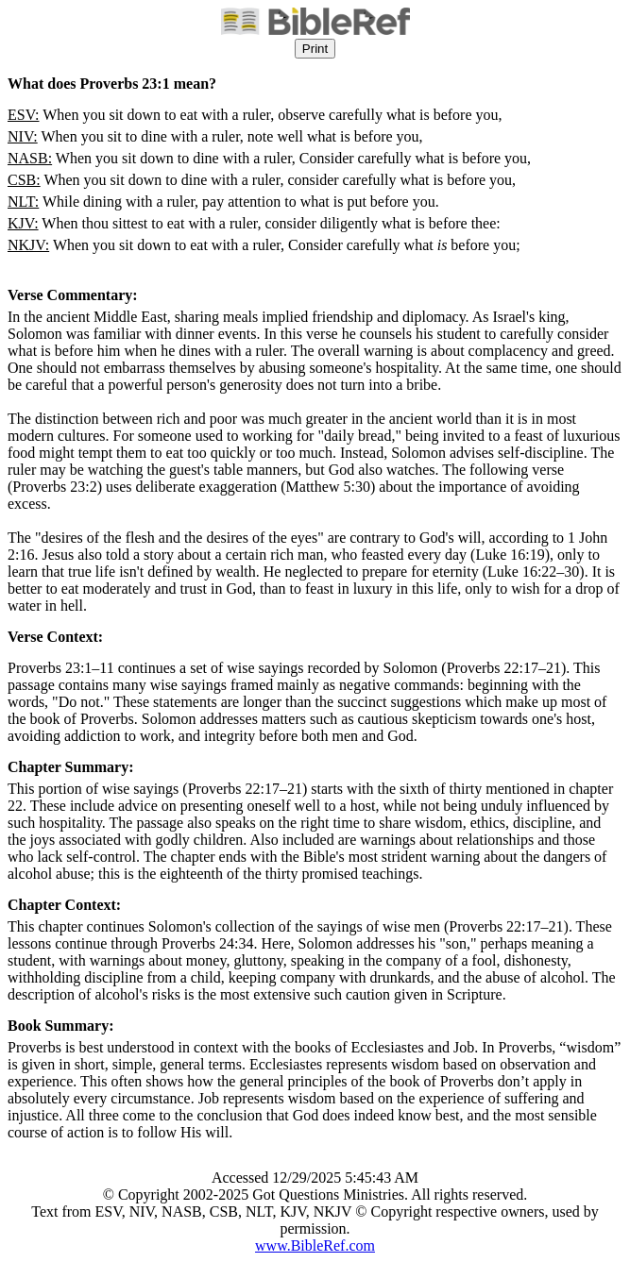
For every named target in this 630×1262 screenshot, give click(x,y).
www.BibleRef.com (315, 1245)
